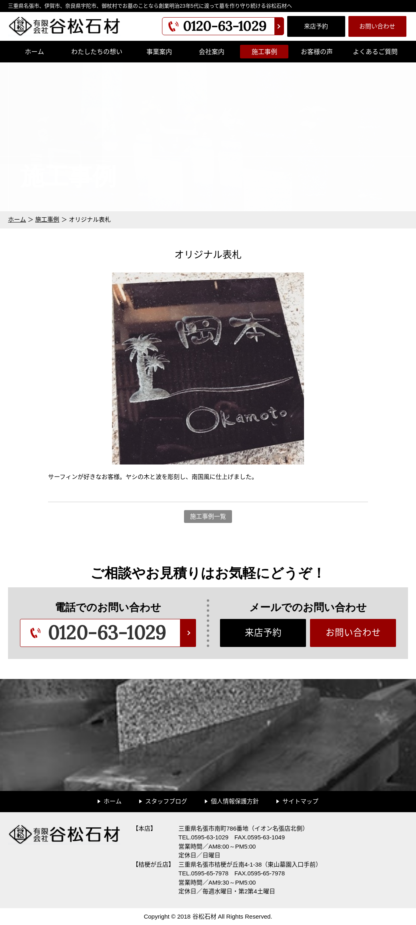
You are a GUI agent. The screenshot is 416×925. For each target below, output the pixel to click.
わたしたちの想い (96, 51)
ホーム (34, 51)
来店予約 (316, 26)
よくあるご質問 (375, 51)
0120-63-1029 (224, 26)
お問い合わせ (377, 26)
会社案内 (211, 51)
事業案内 (159, 51)
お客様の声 (317, 51)
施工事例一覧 (208, 516)
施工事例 (264, 51)
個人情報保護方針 (235, 801)
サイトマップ (300, 801)
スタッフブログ (166, 801)
